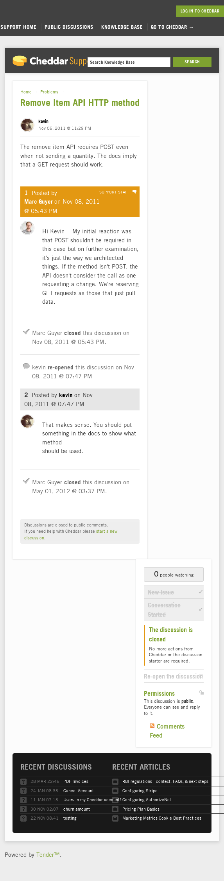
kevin (43, 121)
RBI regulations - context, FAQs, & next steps (165, 781)
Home (26, 92)
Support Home (18, 26)
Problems (49, 92)
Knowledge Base (122, 26)
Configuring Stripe (140, 790)
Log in (187, 11)
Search (192, 61)
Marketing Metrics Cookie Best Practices (161, 818)
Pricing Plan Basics (140, 809)
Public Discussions (69, 26)
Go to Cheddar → (172, 26)
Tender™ (48, 854)
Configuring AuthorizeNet (146, 799)
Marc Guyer (38, 201)
